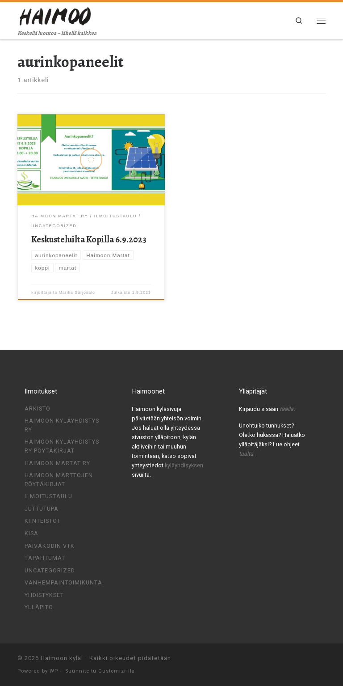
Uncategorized (50, 570)
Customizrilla (116, 671)
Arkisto (37, 408)
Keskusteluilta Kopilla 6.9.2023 (88, 239)
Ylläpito (39, 607)
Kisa (31, 533)
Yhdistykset (44, 595)
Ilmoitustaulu (48, 496)
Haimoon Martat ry (57, 463)
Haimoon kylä (61, 658)
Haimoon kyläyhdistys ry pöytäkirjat (62, 446)
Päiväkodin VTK (50, 545)
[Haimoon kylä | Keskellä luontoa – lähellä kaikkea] (55, 15)
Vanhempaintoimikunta (63, 582)
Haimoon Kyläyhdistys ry (62, 425)
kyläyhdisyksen (184, 465)
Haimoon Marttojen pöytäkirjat (59, 479)
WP (54, 671)
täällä (286, 409)
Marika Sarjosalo (77, 292)
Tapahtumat (45, 558)
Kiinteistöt (43, 520)
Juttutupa (42, 508)
